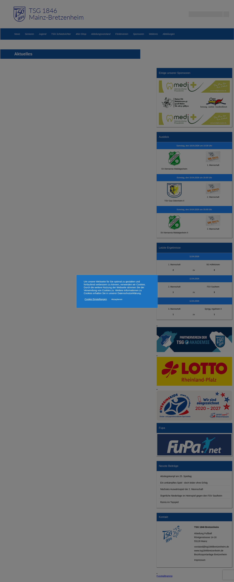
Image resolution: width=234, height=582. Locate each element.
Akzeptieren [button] (116, 299)
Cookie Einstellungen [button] (96, 299)
